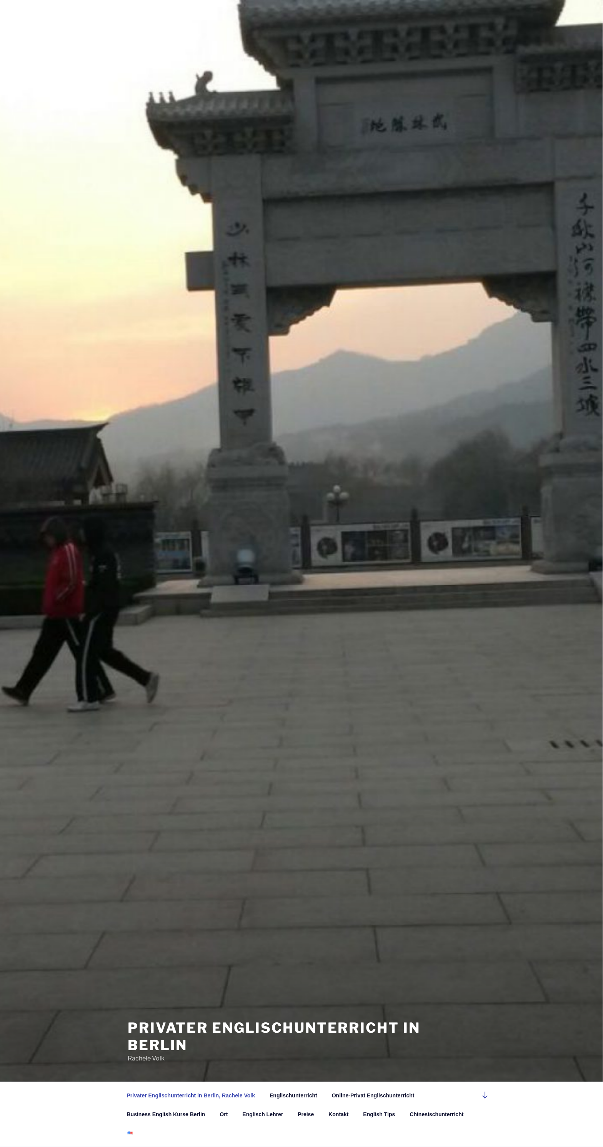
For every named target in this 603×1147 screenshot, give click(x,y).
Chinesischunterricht (436, 1114)
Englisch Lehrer (262, 1114)
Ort (224, 1114)
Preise (306, 1114)
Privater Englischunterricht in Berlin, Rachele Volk (191, 1095)
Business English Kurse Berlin (166, 1114)
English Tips (379, 1114)
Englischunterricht (293, 1095)
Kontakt (338, 1114)
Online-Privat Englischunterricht (373, 1095)
